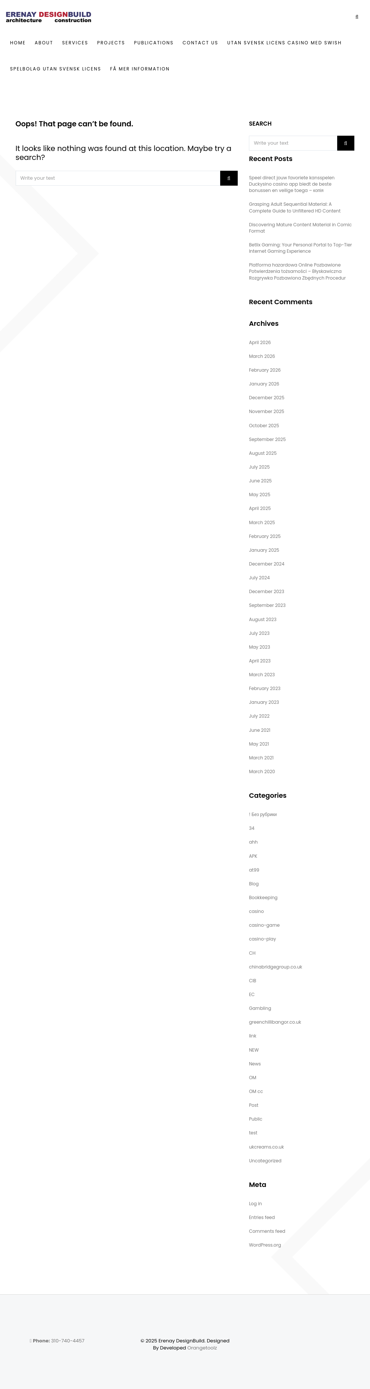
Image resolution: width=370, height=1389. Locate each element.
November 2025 (266, 411)
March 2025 (262, 522)
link (252, 1036)
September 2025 (267, 439)
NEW (254, 1050)
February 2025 (265, 536)
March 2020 (262, 771)
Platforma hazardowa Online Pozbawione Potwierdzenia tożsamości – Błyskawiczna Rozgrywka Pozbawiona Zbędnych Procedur (297, 271)
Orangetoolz (202, 1347)
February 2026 (265, 370)
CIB (252, 980)
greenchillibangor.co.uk (275, 1022)
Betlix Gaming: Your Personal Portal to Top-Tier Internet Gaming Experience (300, 248)
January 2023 (264, 702)
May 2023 (259, 647)
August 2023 (262, 619)
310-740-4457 (57, 1340)
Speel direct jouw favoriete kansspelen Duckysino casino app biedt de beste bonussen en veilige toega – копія (292, 183)
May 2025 (259, 494)
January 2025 (264, 550)
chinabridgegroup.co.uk (275, 967)
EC (251, 994)
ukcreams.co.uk (266, 1147)
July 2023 (259, 633)
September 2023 (267, 605)
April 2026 (260, 342)
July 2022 (259, 716)
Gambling (260, 1008)
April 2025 (260, 508)
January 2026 (264, 384)
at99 (254, 870)
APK (253, 856)
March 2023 (262, 674)
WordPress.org (265, 1245)
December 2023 (266, 591)
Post (253, 1105)
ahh (253, 842)
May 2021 (259, 744)
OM (252, 1077)
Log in (255, 1203)
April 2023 (260, 661)
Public (255, 1119)
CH (252, 953)
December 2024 (266, 564)
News (255, 1064)
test (253, 1133)
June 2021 (260, 730)
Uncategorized (265, 1161)
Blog (254, 884)
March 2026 (262, 356)
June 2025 (260, 481)
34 (251, 828)
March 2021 (261, 758)
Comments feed (267, 1231)
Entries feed (262, 1217)
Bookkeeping (263, 897)
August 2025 (262, 453)
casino (256, 911)
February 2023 (265, 688)
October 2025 (264, 425)
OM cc (256, 1091)
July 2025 (259, 467)
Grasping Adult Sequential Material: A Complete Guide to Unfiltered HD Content (295, 207)
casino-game (264, 925)
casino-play (262, 939)
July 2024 (259, 577)
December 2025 (266, 397)
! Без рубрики (263, 814)
